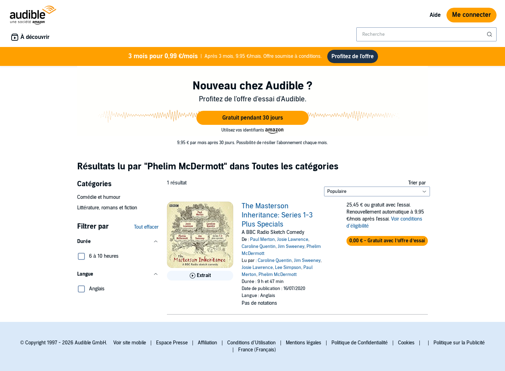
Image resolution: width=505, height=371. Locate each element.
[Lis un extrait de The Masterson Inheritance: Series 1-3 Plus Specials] (200, 276)
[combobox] (426, 34)
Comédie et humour (98, 197)
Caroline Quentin (259, 246)
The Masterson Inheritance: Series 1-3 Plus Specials (277, 215)
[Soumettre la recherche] (490, 34)
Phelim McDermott (277, 274)
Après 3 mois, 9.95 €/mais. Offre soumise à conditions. (224, 56)
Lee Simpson (288, 267)
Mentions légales (303, 343)
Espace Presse (172, 343)
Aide (435, 15)
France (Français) (257, 350)
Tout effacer (146, 227)
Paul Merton (262, 239)
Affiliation (207, 343)
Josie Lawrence (292, 239)
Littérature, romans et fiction (107, 208)
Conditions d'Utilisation (251, 343)
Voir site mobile (129, 343)
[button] (252, 118)
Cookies (406, 343)
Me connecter (471, 15)
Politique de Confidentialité (359, 343)
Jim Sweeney (291, 246)
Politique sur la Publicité (459, 343)
